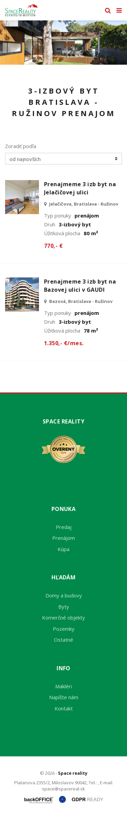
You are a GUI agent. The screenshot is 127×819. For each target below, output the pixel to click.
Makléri (63, 686)
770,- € (53, 246)
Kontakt (64, 708)
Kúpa (63, 549)
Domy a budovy (63, 595)
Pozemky (64, 628)
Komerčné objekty (63, 617)
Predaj (63, 527)
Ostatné (63, 639)
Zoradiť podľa (20, 146)
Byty (63, 606)
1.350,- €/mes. (64, 343)
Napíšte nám (63, 697)
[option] (63, 42)
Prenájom (63, 537)
